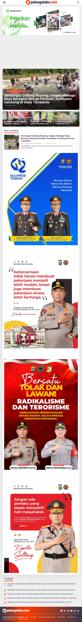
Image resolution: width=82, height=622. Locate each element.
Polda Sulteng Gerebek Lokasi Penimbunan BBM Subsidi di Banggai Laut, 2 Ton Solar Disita (41, 123)
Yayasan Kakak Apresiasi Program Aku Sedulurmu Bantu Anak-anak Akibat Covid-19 (39, 602)
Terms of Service (9, 619)
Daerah (8, 91)
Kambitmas (16, 91)
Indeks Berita (23, 619)
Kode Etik (61, 617)
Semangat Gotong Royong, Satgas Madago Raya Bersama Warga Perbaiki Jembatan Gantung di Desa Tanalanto (39, 99)
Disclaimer (71, 617)
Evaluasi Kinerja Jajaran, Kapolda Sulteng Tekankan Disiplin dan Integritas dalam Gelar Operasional (15, 123)
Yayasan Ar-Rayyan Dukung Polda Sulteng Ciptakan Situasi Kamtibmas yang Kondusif (40, 594)
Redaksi (33, 617)
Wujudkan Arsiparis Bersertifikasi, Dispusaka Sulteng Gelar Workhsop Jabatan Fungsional (41, 598)
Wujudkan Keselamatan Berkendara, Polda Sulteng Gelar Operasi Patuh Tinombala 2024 (41, 590)
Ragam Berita (26, 91)
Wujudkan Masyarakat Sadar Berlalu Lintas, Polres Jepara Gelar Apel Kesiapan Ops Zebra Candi (41, 585)
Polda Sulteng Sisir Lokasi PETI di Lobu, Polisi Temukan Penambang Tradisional (66, 123)
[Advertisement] (41, 51)
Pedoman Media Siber (47, 617)
